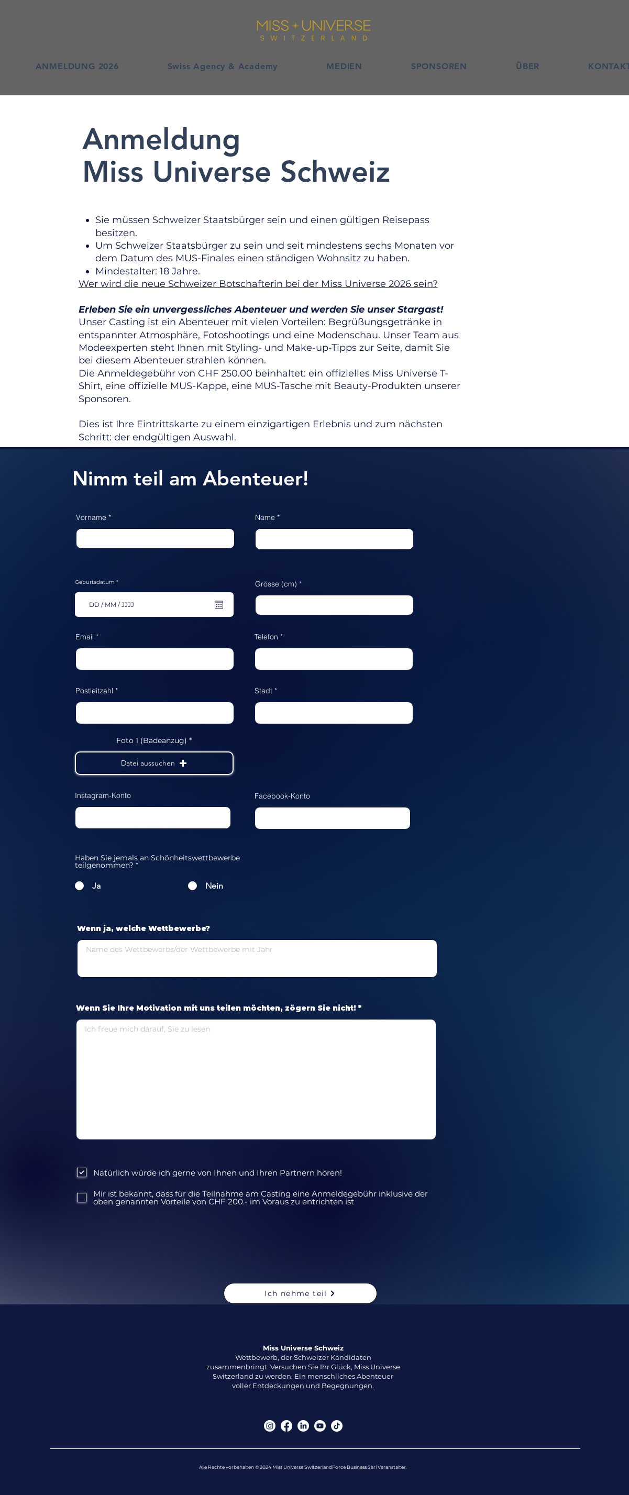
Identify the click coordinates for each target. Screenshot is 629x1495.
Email (84, 636)
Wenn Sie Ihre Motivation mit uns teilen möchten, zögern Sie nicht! (216, 1008)
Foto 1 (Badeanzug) (151, 740)
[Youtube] (320, 1426)
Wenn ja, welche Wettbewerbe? (143, 928)
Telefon (266, 636)
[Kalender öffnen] (219, 605)
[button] (154, 763)
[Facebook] (286, 1426)
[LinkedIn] (303, 1426)
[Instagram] (269, 1426)
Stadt (263, 690)
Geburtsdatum (98, 582)
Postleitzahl (94, 690)
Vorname (91, 517)
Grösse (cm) (276, 584)
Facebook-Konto (282, 796)
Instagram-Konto (103, 795)
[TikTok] (337, 1426)
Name (265, 517)
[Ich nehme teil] (300, 1293)
